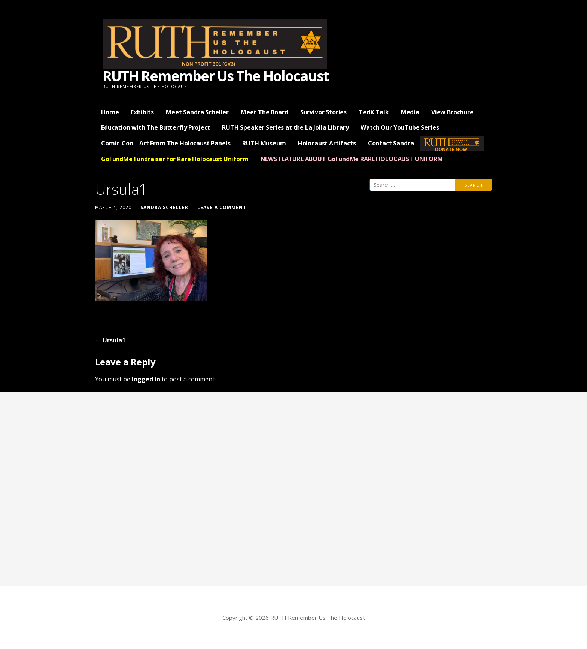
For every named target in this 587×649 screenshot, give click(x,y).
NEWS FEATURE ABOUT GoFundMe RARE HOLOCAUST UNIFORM (352, 159)
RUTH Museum (264, 143)
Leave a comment (221, 207)
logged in (146, 379)
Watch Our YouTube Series (400, 127)
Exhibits (142, 112)
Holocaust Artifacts (327, 143)
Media (410, 112)
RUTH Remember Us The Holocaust (215, 75)
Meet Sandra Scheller (197, 112)
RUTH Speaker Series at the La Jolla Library (285, 127)
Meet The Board (264, 112)
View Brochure (452, 112)
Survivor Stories (323, 112)
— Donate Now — (452, 143)
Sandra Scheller (164, 207)
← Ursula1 (110, 340)
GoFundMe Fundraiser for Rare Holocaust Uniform (175, 159)
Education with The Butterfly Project (155, 127)
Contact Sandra (391, 143)
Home (110, 112)
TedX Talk (374, 112)
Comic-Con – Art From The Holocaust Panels (165, 143)
